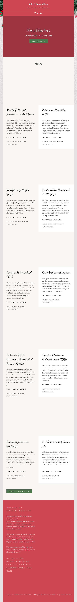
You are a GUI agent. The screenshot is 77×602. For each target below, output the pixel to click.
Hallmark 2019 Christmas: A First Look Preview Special (19, 359)
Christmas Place (38, 4)
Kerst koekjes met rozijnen (56, 272)
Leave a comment (12, 144)
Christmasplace (20, 141)
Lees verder (40, 41)
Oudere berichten (19, 491)
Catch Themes (66, 595)
